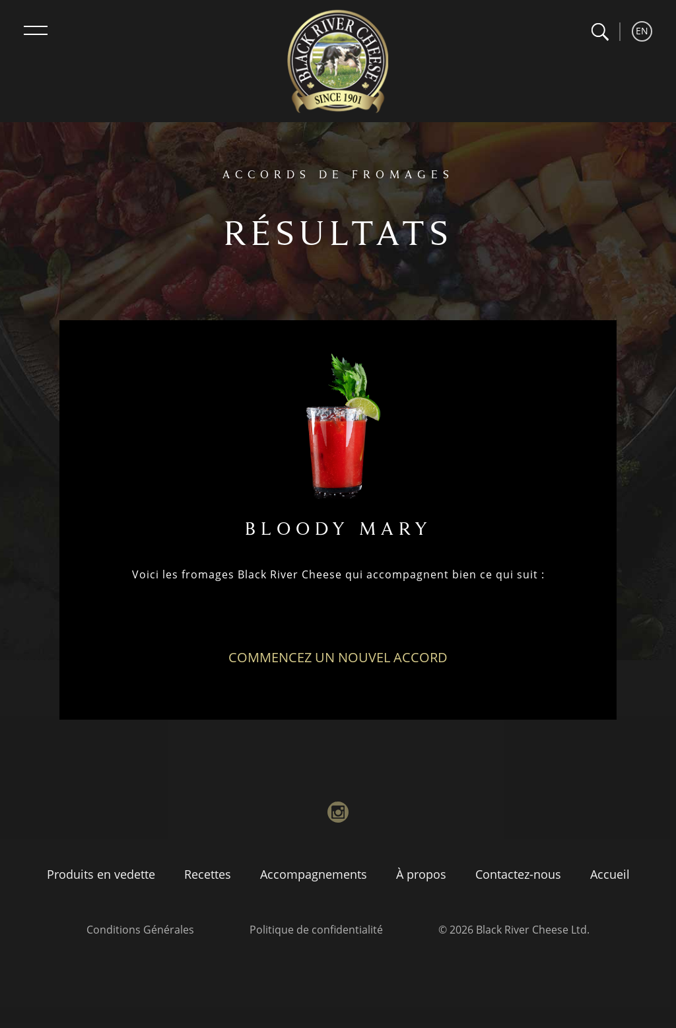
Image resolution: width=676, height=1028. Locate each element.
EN (642, 30)
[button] (600, 32)
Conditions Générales (140, 929)
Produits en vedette (101, 874)
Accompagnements (313, 874)
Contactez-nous (518, 874)
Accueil (610, 874)
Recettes (207, 874)
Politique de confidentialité (316, 929)
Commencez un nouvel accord (338, 657)
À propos (421, 874)
